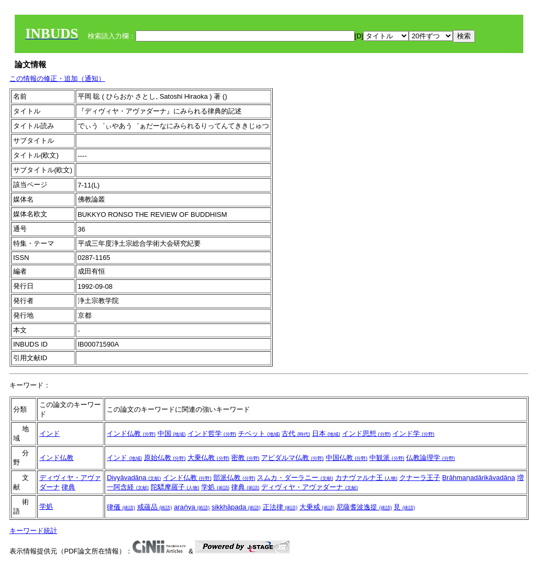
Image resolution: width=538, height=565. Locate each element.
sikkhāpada (236, 507)
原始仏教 (165, 458)
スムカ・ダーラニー (295, 478)
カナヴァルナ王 (366, 478)
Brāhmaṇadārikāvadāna (478, 478)
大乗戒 (317, 507)
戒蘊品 (154, 507)
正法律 (280, 507)
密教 (245, 458)
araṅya (192, 507)
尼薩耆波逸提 (364, 507)
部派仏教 (234, 478)
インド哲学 (212, 433)
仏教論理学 (430, 458)
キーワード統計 (33, 531)
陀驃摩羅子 (175, 487)
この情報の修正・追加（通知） (57, 78)
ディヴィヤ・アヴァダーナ (309, 487)
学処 (215, 487)
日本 (326, 433)
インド (49, 433)
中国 (172, 433)
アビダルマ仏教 (292, 458)
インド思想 (366, 433)
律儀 (121, 507)
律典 (68, 487)
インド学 (413, 433)
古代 (296, 433)
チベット (259, 433)
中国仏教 (347, 458)
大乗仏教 (209, 458)
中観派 (387, 458)
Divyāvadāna (134, 478)
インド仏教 (131, 433)
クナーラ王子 (419, 478)
